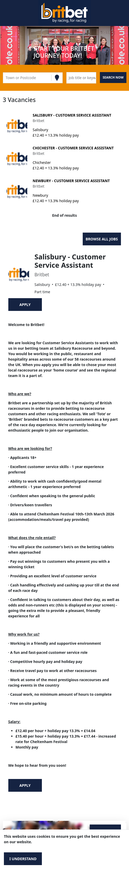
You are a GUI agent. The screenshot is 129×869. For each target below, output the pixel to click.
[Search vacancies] (113, 77)
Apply (25, 304)
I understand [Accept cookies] (22, 858)
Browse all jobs (102, 239)
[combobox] (6, 77)
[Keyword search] (81, 77)
